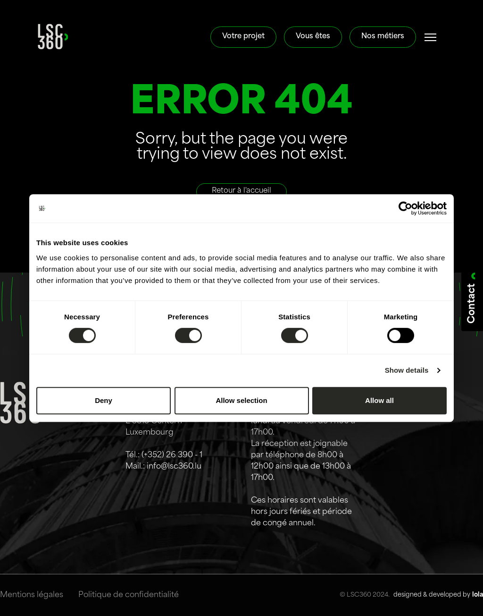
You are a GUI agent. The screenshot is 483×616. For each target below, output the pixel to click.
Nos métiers (382, 36)
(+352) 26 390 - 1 (172, 455)
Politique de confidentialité (128, 595)
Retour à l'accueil (241, 191)
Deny (103, 400)
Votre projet (243, 36)
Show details (407, 370)
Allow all (379, 400)
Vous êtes (313, 36)
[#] (431, 37)
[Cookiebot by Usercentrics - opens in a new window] (405, 208)
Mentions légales (31, 595)
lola (477, 595)
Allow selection (241, 400)
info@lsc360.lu (174, 467)
